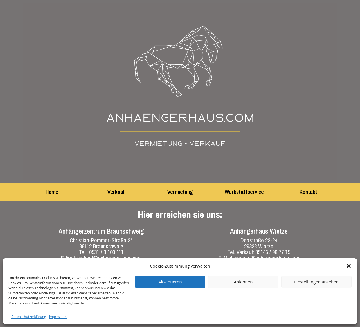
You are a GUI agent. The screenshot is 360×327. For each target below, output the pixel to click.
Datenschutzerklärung (28, 316)
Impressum (58, 316)
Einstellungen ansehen (316, 282)
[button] (349, 266)
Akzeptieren (170, 282)
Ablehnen (243, 282)
